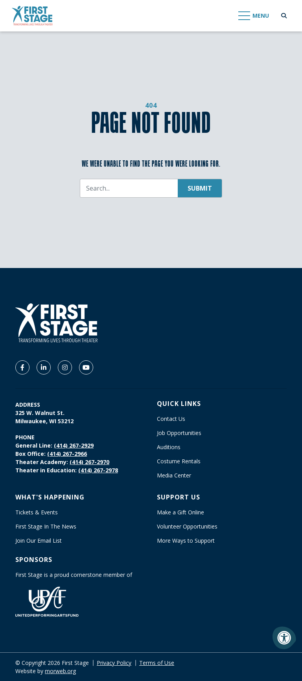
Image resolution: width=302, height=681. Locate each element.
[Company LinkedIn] (44, 367)
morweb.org (60, 671)
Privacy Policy (114, 662)
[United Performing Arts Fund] (47, 601)
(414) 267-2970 (89, 462)
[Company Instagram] (65, 367)
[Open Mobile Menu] (254, 16)
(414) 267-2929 (74, 445)
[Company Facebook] (22, 367)
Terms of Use (156, 662)
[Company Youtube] (86, 367)
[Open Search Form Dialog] (284, 15)
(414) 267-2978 (98, 470)
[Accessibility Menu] (284, 638)
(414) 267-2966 (67, 453)
